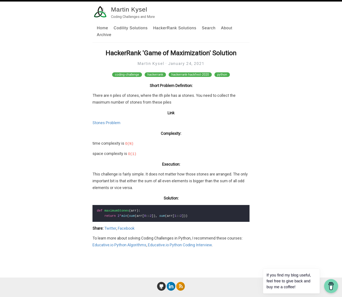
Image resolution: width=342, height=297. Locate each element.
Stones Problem (106, 122)
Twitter (110, 228)
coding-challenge (127, 74)
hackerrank (155, 74)
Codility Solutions (131, 28)
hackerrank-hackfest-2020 (190, 74)
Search (208, 28)
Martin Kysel (129, 9)
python (222, 74)
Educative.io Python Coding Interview (180, 245)
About (226, 28)
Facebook (126, 228)
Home (102, 28)
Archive (104, 35)
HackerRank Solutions (174, 28)
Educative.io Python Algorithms (119, 245)
